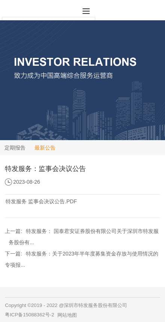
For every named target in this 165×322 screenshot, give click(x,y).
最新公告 (45, 148)
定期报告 (15, 148)
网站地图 (67, 315)
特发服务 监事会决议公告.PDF (41, 201)
